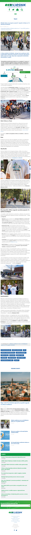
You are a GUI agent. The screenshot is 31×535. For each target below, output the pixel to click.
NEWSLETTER (17, 10)
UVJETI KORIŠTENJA (15, 526)
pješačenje (4, 357)
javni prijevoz (12, 357)
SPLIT (24, 350)
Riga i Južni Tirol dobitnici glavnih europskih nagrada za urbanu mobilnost (15, 403)
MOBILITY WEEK (20, 355)
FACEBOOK (9, 10)
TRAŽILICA (22, 10)
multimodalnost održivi (7, 360)
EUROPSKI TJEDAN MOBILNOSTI (7, 352)
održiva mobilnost (17, 350)
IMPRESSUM (15, 524)
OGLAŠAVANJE (15, 525)
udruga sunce (4, 355)
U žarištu (15, 522)
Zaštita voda (15, 517)
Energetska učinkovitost (15, 518)
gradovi (17, 360)
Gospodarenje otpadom (15, 516)
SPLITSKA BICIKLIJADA (6, 350)
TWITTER (13, 10)
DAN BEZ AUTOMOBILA (21, 352)
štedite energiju (21, 357)
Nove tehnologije (16, 519)
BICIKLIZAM (12, 355)
